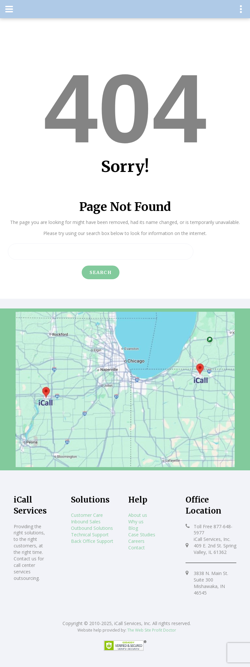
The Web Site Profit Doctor (151, 630)
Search (101, 272)
